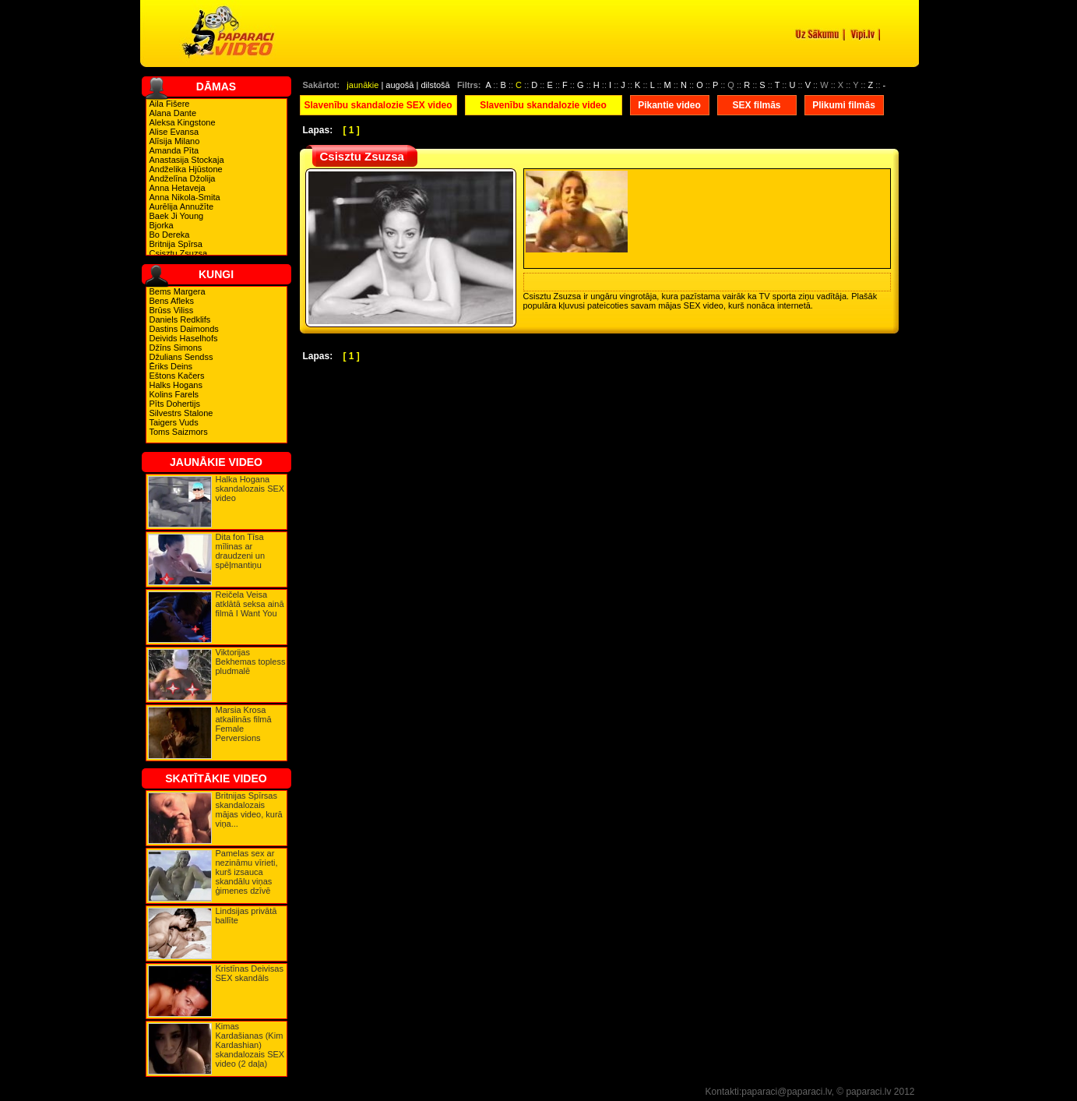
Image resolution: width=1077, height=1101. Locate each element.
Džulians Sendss (181, 357)
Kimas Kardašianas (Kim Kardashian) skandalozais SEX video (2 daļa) (250, 1045)
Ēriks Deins (171, 366)
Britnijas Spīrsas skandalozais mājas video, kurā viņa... (249, 809)
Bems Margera (178, 291)
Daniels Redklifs (180, 319)
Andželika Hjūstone (186, 169)
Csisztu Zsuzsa (179, 253)
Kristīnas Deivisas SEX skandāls (249, 973)
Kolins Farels (174, 394)
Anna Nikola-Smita (185, 197)
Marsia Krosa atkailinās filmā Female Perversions (244, 724)
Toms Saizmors (179, 431)
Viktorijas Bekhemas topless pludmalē (251, 662)
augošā (399, 85)
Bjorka (162, 225)
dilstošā (435, 85)
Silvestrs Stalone (181, 413)
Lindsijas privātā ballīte (246, 915)
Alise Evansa (174, 131)
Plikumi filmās (843, 105)
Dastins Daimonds (184, 328)
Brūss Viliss (172, 310)
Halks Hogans (176, 385)
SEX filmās (756, 105)
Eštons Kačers (177, 375)
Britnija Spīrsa (176, 244)
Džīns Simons (176, 347)
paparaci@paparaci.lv (786, 1091)
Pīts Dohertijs (175, 403)
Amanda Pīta (174, 150)
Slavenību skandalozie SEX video (378, 105)
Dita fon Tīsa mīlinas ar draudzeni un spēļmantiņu (241, 551)
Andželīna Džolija (183, 178)
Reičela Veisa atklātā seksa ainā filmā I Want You (250, 604)
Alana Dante (173, 113)
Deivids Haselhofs (184, 338)
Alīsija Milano (175, 141)
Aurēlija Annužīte (182, 206)
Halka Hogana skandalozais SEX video (250, 489)
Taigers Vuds (174, 422)
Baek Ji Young (177, 216)
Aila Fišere (170, 103)
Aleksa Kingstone (183, 122)
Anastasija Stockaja (187, 159)
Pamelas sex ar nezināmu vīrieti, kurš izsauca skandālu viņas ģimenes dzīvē (247, 872)
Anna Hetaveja (178, 187)
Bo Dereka (170, 234)
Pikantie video (669, 105)
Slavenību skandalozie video (543, 105)
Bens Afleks (172, 300)
